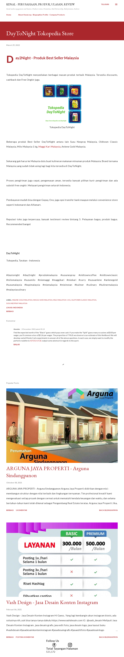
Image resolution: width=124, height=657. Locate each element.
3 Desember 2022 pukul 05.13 (33, 329)
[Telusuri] (105, 4)
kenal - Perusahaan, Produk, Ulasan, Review (40, 4)
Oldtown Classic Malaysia (83, 300)
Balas (17, 344)
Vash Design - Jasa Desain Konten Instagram (52, 602)
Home (8, 15)
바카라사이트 (36, 340)
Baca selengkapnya (108, 510)
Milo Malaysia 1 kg (62, 300)
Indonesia (18, 308)
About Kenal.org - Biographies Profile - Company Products (41, 15)
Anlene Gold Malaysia (22, 300)
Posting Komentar (25, 637)
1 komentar (21, 510)
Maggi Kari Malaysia (49, 146)
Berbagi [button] (10, 311)
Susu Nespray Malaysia (16, 303)
